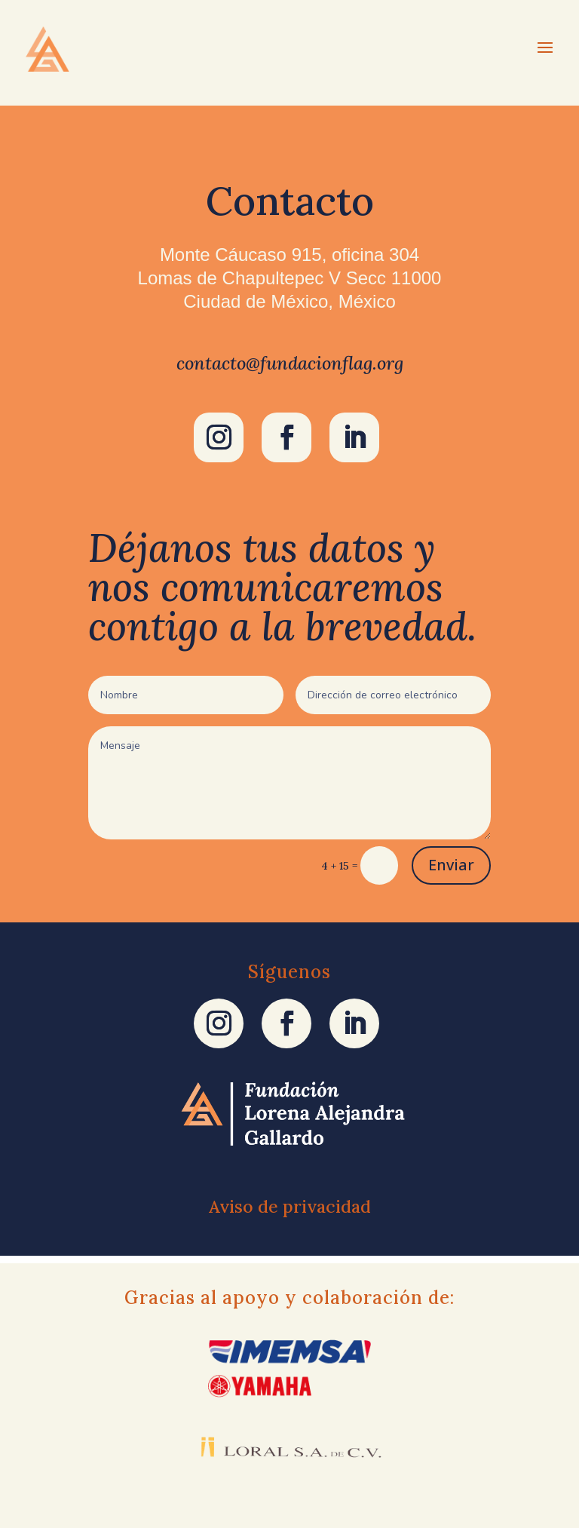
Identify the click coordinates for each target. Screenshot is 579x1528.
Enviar (451, 865)
